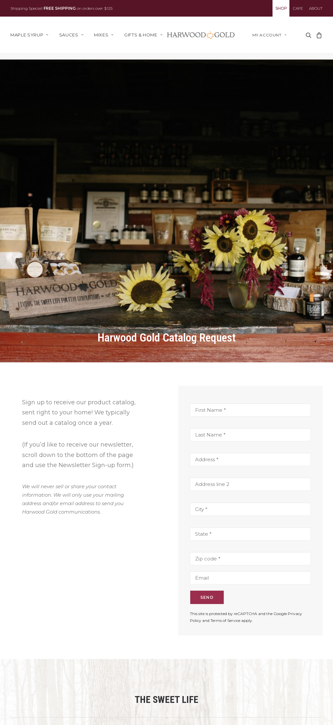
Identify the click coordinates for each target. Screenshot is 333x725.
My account (269, 37)
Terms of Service (225, 568)
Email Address (198, 705)
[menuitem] (281, 8)
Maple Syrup (29, 38)
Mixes (104, 38)
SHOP (281, 8)
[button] (308, 38)
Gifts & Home (143, 38)
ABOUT (316, 8)
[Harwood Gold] (204, 38)
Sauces (71, 38)
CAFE (298, 8)
